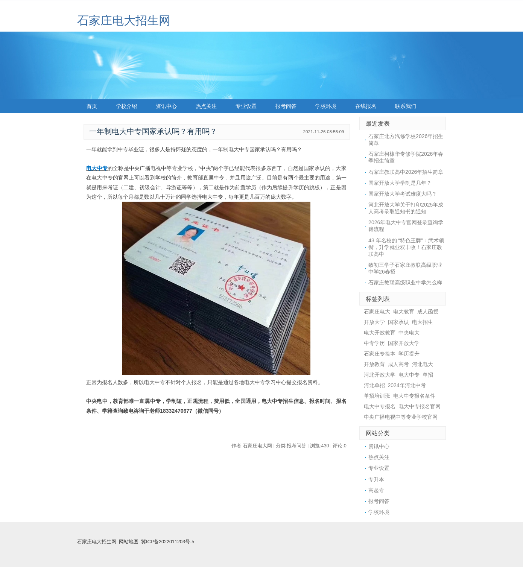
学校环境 (325, 106)
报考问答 (285, 106)
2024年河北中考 (407, 385)
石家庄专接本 (379, 354)
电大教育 (403, 312)
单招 (428, 375)
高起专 (376, 490)
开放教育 (374, 364)
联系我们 (405, 106)
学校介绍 (126, 106)
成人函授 (427, 312)
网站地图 (128, 541)
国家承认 (398, 322)
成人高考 (398, 364)
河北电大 (422, 364)
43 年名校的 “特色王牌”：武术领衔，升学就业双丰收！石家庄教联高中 (406, 247)
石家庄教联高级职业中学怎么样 (405, 283)
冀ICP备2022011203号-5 (167, 541)
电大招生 (422, 322)
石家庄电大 (377, 312)
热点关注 (206, 106)
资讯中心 (166, 106)
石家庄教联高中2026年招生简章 (405, 172)
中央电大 (409, 333)
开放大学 (374, 322)
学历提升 (409, 354)
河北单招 (374, 385)
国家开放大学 (404, 343)
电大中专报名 (379, 406)
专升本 (376, 479)
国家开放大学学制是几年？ (400, 183)
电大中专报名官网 (419, 406)
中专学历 (374, 343)
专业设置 (246, 106)
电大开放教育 (379, 333)
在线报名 (365, 106)
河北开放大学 (379, 375)
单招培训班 (377, 396)
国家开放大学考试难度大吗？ (402, 194)
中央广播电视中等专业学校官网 (401, 417)
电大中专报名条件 (414, 396)
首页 (92, 106)
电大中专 (97, 168)
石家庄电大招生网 (123, 20)
